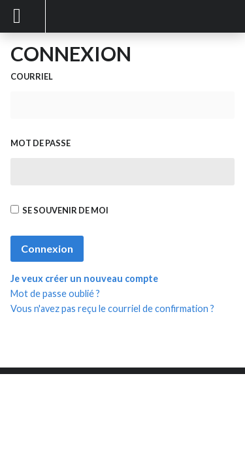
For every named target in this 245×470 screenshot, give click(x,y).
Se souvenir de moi (59, 210)
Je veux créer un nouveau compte (84, 278)
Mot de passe (40, 143)
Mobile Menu (23, 16)
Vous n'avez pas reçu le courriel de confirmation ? (112, 308)
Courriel (31, 76)
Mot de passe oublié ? (55, 293)
